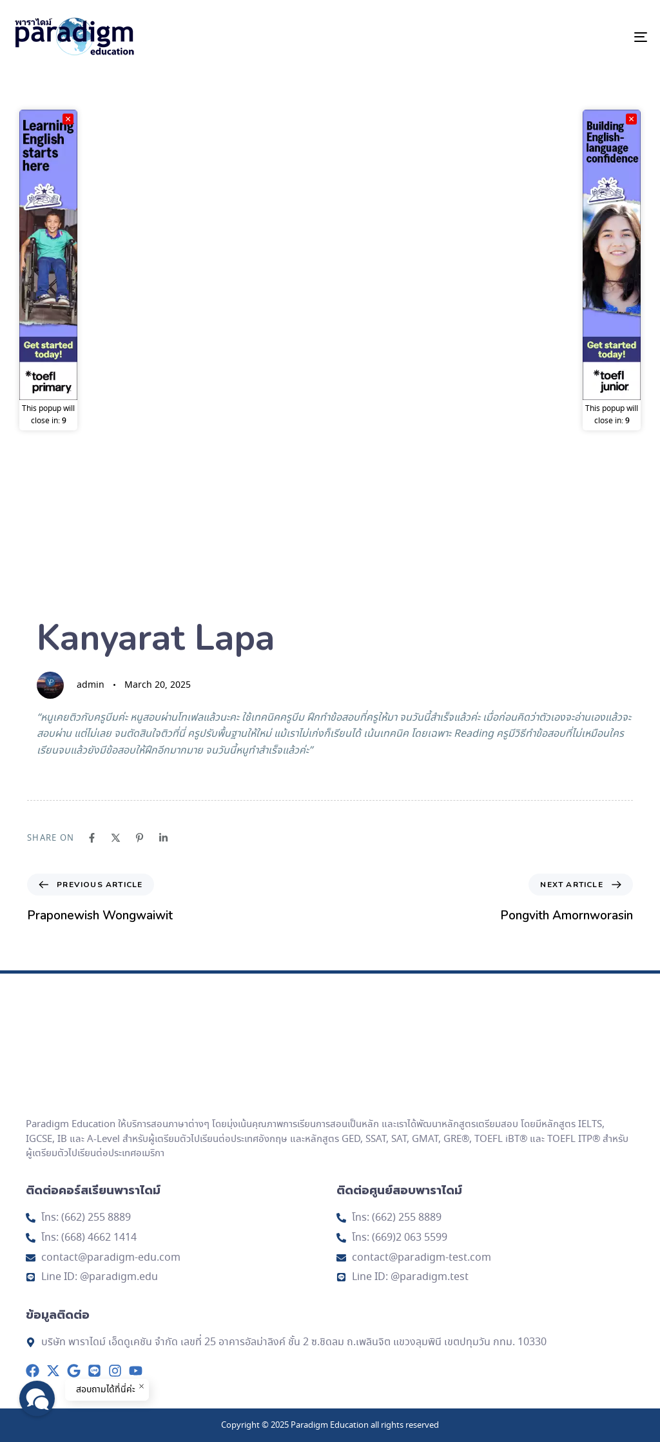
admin (90, 685)
